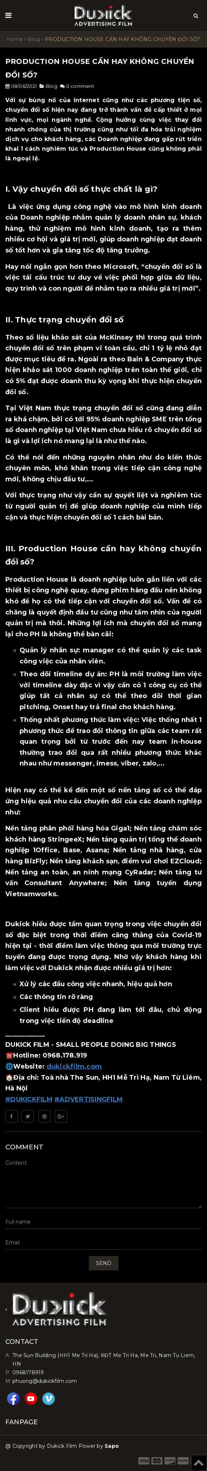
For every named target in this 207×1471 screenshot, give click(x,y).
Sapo (112, 1446)
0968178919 (28, 1372)
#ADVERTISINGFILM (88, 1099)
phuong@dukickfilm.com (44, 1381)
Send (103, 1263)
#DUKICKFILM (29, 1099)
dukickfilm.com (74, 1066)
